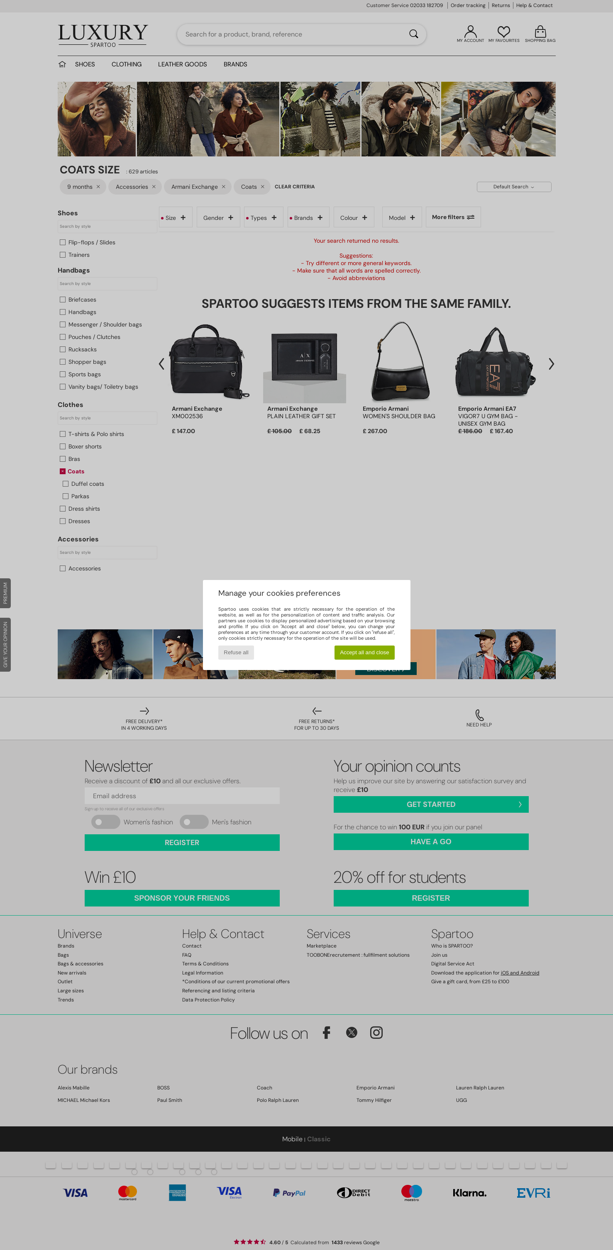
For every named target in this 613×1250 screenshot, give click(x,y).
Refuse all (236, 652)
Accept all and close (364, 652)
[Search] (413, 34)
